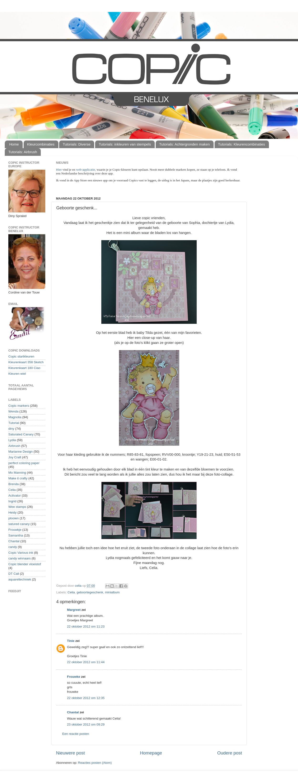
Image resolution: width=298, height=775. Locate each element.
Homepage (151, 752)
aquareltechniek (19, 579)
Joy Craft (14, 457)
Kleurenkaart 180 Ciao (24, 368)
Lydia (12, 440)
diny (11, 428)
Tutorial (13, 423)
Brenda (13, 484)
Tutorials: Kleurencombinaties (241, 144)
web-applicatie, (86, 169)
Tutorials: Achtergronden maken (184, 144)
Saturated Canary (21, 434)
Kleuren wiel (17, 373)
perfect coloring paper (24, 463)
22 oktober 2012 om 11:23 (86, 626)
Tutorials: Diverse (76, 144)
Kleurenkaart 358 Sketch (26, 362)
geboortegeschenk (90, 592)
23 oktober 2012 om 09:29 (86, 724)
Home (14, 144)
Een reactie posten (75, 734)
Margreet (74, 610)
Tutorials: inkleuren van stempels (125, 144)
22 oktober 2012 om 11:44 (86, 662)
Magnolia (14, 417)
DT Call (13, 573)
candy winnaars (19, 558)
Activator (14, 495)
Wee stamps (17, 507)
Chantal (73, 712)
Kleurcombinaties (41, 144)
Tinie (70, 641)
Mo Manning (17, 472)
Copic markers (18, 405)
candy (12, 547)
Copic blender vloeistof (24, 564)
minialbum (112, 592)
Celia (71, 592)
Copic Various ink (20, 552)
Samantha (15, 535)
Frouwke (73, 676)
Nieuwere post (70, 752)
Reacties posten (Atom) (95, 762)
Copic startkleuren (21, 356)
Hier (59, 169)
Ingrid (12, 501)
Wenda (13, 411)
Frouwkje (14, 529)
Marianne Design (20, 451)
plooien (13, 518)
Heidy (12, 512)
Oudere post (229, 752)
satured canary (19, 524)
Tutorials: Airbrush (22, 152)
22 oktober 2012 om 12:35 (86, 698)
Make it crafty (17, 478)
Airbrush (14, 446)
